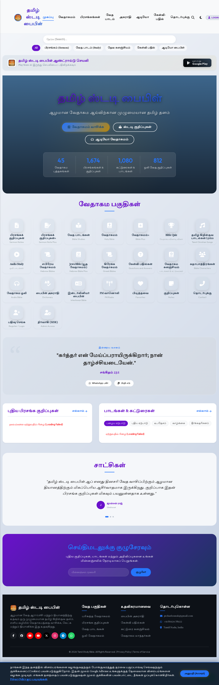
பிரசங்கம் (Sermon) (57, 48)
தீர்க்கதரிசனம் (200, 423)
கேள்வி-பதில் (160, 17)
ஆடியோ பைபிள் (173, 48)
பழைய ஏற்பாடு (116, 423)
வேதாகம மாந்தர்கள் (136, 636)
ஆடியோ (142, 17)
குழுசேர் (141, 572)
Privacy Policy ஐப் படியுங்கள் (28, 679)
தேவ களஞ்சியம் (119, 48)
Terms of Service (141, 651)
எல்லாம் (79, 411)
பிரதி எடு (124, 383)
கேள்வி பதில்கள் (133, 623)
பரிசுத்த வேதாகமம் (96, 616)
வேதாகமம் (66, 17)
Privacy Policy (124, 651)
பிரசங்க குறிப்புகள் (95, 623)
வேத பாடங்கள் (93, 629)
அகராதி (125, 17)
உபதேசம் (160, 423)
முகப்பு (48, 17)
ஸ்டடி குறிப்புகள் (135, 127)
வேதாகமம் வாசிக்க (86, 127)
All (36, 48)
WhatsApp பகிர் (98, 383)
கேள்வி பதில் (146, 48)
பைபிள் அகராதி (132, 616)
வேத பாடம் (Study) (88, 48)
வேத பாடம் (110, 17)
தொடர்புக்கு (180, 17)
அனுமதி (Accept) (194, 673)
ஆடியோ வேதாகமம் (109, 139)
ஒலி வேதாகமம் (93, 636)
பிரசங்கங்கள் (90, 17)
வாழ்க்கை (178, 423)
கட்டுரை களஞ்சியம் (135, 629)
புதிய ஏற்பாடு (140, 423)
